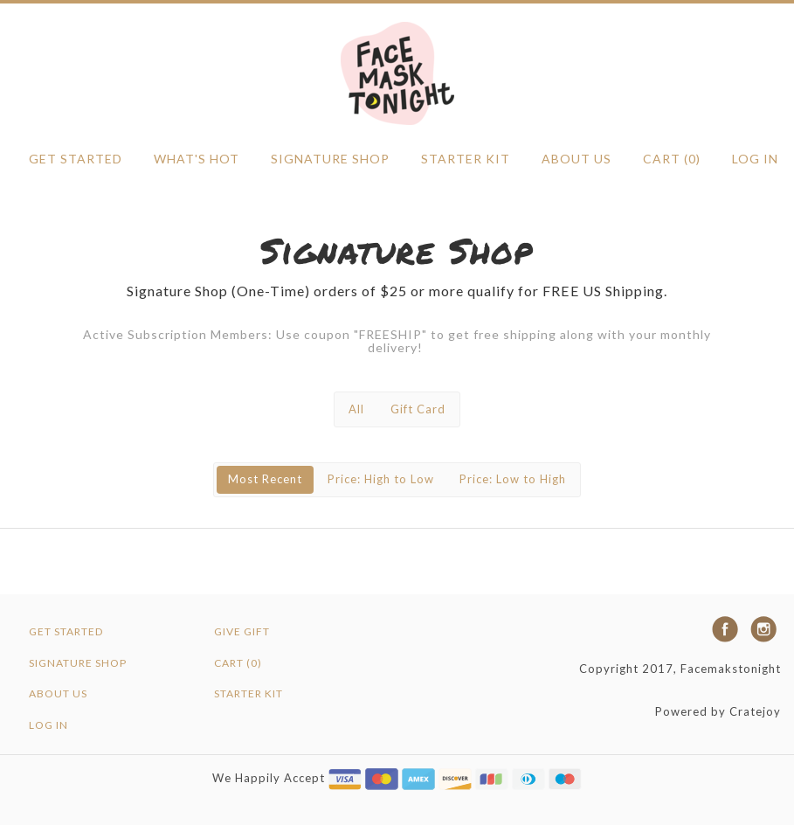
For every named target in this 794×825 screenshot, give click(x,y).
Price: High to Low (381, 479)
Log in (755, 158)
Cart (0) (672, 158)
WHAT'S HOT (196, 158)
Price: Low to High (512, 479)
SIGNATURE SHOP (330, 158)
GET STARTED (75, 158)
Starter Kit (465, 158)
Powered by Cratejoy (718, 711)
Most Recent (265, 479)
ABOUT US (576, 158)
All (356, 409)
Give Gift (242, 631)
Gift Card (417, 409)
